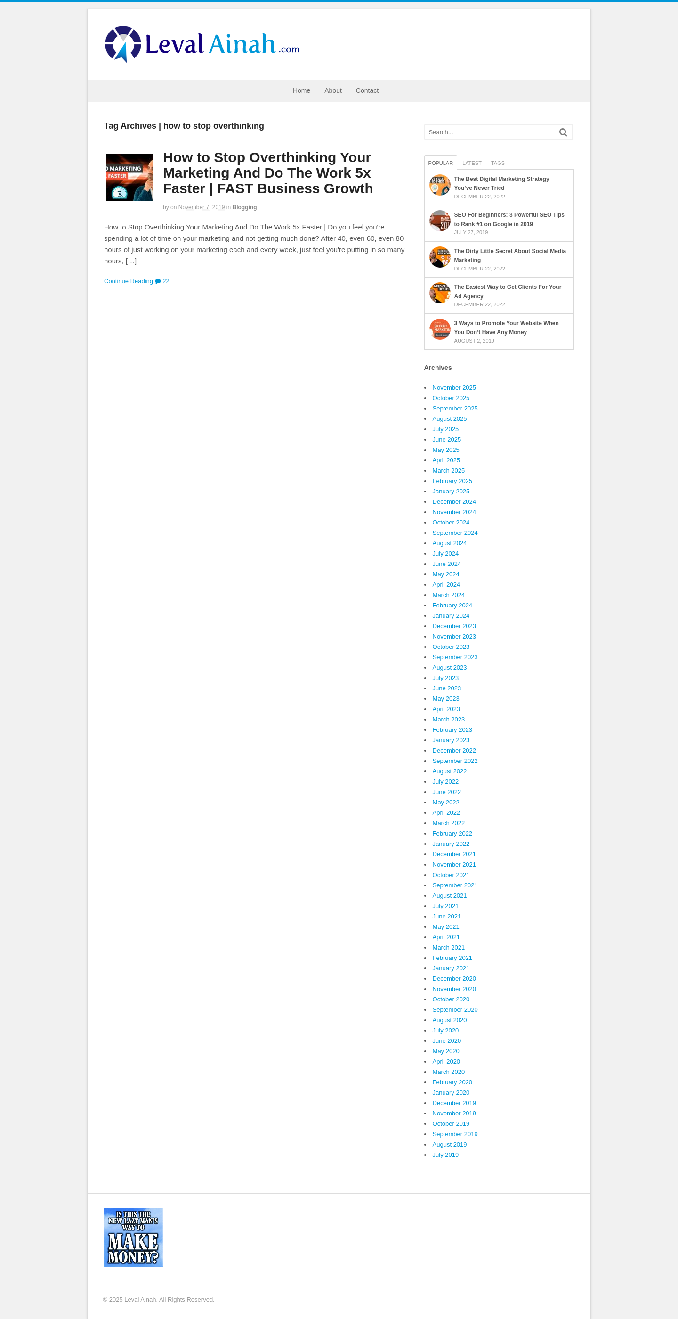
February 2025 (453, 480)
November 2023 (454, 636)
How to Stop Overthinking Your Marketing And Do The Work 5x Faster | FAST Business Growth (268, 172)
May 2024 (446, 574)
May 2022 (446, 802)
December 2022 (454, 750)
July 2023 (446, 677)
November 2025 (454, 387)
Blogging (245, 207)
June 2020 (447, 1040)
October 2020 (451, 999)
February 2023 (453, 729)
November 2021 (454, 864)
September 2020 (455, 1009)
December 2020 (454, 978)
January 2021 (451, 968)
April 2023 (446, 709)
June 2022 (447, 791)
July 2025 (446, 429)
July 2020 (446, 1030)
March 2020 (449, 1071)
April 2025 (446, 460)
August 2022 (450, 771)
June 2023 (447, 688)
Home (301, 90)
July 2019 (446, 1154)
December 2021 (454, 854)
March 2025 (449, 470)
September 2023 (455, 657)
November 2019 (454, 1113)
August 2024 (450, 543)
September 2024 (455, 532)
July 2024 (446, 553)
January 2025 (451, 491)
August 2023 (450, 667)
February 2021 (453, 957)
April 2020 (446, 1061)
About (333, 90)
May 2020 (446, 1051)
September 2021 (455, 885)
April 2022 (446, 812)
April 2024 (446, 584)
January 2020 (451, 1092)
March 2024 (449, 594)
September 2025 (455, 408)
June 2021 (447, 916)
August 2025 (450, 418)
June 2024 (447, 563)
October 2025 (451, 397)
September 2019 (455, 1134)
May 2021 (446, 926)
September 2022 (455, 760)
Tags (498, 163)
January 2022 (451, 843)
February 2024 (453, 605)
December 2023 (454, 626)
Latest (472, 163)
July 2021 (446, 905)
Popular (440, 163)
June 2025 (447, 439)
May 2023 (446, 698)
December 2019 (454, 1102)
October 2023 (451, 646)
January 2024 (451, 615)
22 (162, 281)
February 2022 (453, 833)
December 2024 (454, 501)
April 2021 (446, 937)
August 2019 (450, 1144)
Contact (367, 90)
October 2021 (451, 874)
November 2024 (454, 512)
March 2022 (449, 823)
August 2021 (450, 895)
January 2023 (451, 740)
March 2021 (449, 947)
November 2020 (454, 988)
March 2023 (449, 719)
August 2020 (450, 1020)
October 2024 (451, 522)
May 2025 (446, 449)
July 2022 (446, 781)
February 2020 (453, 1082)
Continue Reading (128, 281)
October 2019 (451, 1123)
